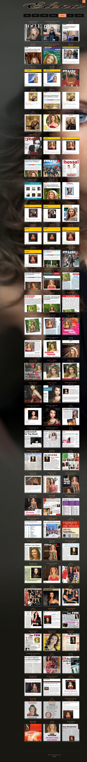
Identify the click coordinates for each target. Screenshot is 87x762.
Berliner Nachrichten (52, 405)
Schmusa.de (71, 179)
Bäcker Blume (52, 631)
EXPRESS (71, 653)
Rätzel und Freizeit (70, 473)
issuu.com (52, 540)
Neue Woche (52, 495)
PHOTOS (53, 15)
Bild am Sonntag (70, 608)
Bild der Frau (33, 676)
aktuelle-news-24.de (51, 676)
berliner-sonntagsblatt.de (52, 269)
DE (80, 1)
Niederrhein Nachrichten (33, 653)
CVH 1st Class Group (52, 563)
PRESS (62, 15)
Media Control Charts (33, 518)
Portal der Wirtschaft (70, 382)
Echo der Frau (71, 269)
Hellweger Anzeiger (70, 540)
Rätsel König (33, 360)
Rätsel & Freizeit (52, 360)
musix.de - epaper (70, 247)
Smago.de (70, 44)
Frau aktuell (71, 292)
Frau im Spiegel (33, 315)
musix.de (70, 21)
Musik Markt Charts (70, 495)
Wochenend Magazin (33, 427)
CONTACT (79, 15)
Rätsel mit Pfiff (52, 111)
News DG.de (71, 111)
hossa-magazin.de (71, 202)
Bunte (70, 563)
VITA (70, 15)
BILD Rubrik (33, 698)
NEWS (27, 15)
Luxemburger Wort (52, 518)
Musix (33, 111)
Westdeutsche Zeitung (52, 427)
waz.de (71, 427)
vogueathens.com (33, 21)
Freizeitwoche (33, 563)
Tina (71, 450)
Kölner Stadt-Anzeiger (33, 540)
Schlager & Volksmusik (33, 405)
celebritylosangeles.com (52, 21)
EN (84, 1)
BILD (52, 653)
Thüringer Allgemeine (33, 450)
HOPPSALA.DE (70, 631)
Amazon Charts (33, 179)
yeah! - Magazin (33, 134)
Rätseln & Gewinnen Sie (52, 337)
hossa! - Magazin (70, 156)
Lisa (71, 518)
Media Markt (33, 721)
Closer (71, 676)
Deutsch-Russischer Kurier (52, 44)
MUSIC (35, 15)
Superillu (52, 450)
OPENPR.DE (33, 337)
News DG (71, 337)
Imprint (54, 756)
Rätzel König (33, 495)
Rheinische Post (52, 473)
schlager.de (33, 473)
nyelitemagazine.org (71, 698)
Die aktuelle (33, 292)
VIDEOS (44, 15)
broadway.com (52, 608)
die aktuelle (70, 360)
